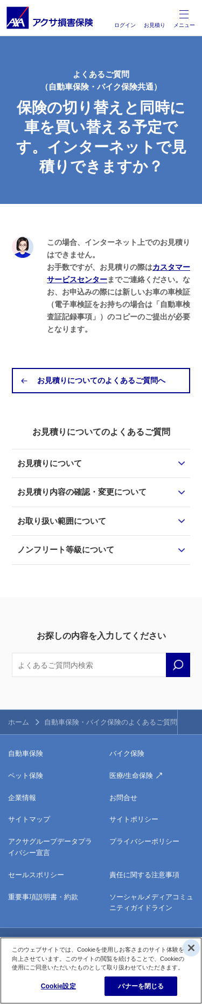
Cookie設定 (58, 986)
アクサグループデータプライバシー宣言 (50, 847)
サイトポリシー (133, 819)
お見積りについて (49, 463)
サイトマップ (29, 819)
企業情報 (22, 798)
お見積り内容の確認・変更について (82, 491)
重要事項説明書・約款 (43, 897)
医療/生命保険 (131, 775)
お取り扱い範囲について (61, 520)
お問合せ (123, 798)
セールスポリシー (36, 875)
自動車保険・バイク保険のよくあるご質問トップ (121, 722)
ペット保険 (25, 775)
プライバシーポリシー (144, 841)
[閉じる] (191, 948)
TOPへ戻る (190, 722)
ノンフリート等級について (65, 549)
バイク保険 (126, 753)
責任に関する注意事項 (144, 875)
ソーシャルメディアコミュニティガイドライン (151, 902)
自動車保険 (25, 753)
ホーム (18, 722)
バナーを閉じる (141, 986)
